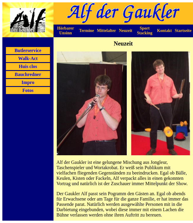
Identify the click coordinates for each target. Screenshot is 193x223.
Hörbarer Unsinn (65, 30)
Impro (28, 82)
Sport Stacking (144, 30)
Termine (86, 30)
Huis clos (28, 66)
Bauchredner (28, 74)
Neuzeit (125, 30)
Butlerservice (27, 50)
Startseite (183, 30)
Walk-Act (28, 58)
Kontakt (164, 30)
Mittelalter (106, 30)
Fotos (27, 90)
